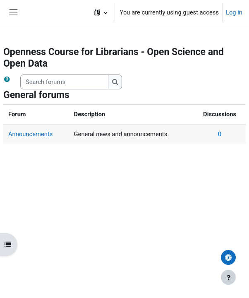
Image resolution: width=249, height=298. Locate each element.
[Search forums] (64, 81)
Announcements (30, 134)
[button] (101, 12)
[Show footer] (228, 277)
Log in (234, 12)
